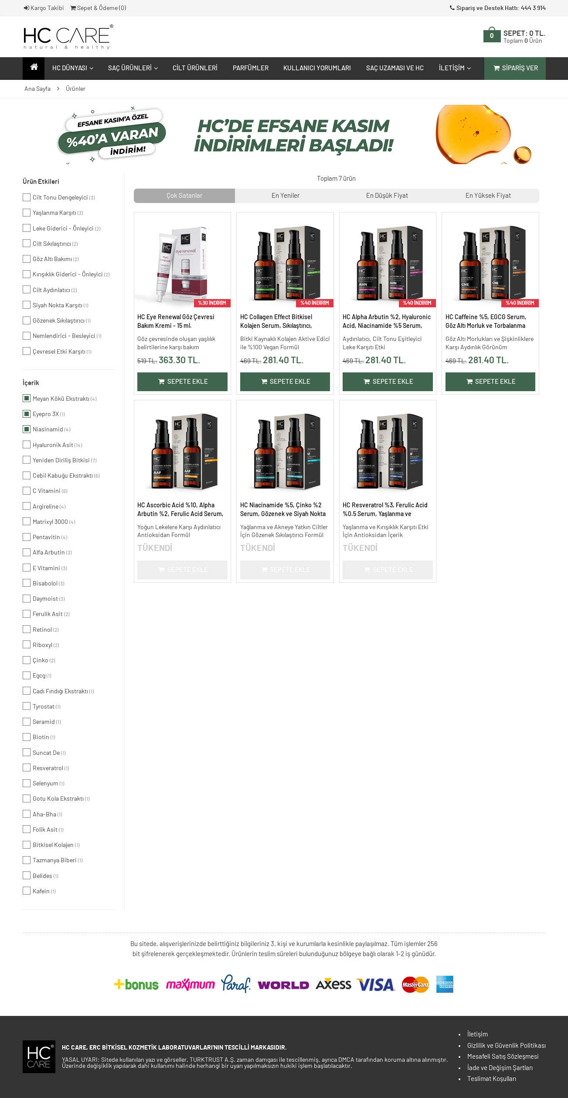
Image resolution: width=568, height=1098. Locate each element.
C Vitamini (45, 491)
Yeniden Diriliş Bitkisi (59, 460)
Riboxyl (41, 644)
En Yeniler (285, 196)
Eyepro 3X (44, 414)
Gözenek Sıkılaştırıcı (56, 320)
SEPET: (524, 37)
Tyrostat (41, 706)
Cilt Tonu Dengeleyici (59, 197)
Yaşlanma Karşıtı (53, 213)
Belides (40, 875)
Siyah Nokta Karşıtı (55, 305)
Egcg (37, 675)
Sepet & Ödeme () (97, 8)
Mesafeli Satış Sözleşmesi (503, 1056)
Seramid (42, 722)
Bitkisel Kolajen (51, 845)
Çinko (39, 660)
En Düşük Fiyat (387, 196)
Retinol (40, 629)
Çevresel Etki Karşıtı (57, 351)
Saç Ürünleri (132, 68)
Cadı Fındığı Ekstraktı (58, 691)
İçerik (31, 383)
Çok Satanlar (184, 196)
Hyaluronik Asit (52, 444)
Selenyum (43, 783)
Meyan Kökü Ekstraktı (59, 398)
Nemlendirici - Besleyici (62, 336)
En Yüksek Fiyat (488, 196)
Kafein (39, 891)
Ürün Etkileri (41, 182)
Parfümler (251, 68)
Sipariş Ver (515, 68)
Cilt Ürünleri (195, 68)
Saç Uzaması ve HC (395, 68)
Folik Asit (43, 829)
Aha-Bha (42, 814)
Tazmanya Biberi (52, 860)
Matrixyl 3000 (49, 521)
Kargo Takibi (44, 8)
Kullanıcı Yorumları (317, 68)
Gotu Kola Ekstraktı (56, 798)
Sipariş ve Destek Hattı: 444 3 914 (497, 8)
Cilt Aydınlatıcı (50, 289)
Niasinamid (46, 429)
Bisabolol (43, 583)
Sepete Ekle (182, 382)
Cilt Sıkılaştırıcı (50, 243)
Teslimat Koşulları (491, 1079)
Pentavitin (45, 537)
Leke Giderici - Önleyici (61, 228)
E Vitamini (45, 567)
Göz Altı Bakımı (50, 259)
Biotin (39, 737)
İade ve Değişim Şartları (500, 1068)
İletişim (454, 68)
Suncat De (44, 752)
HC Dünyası (72, 68)
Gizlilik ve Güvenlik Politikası (506, 1046)
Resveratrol (46, 767)
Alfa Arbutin (47, 552)
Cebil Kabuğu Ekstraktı (61, 475)
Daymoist (44, 598)
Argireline (44, 506)
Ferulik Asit (46, 614)
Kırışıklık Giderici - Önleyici (66, 274)
